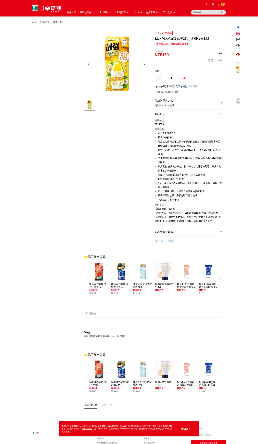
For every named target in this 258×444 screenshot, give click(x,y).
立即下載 (191, 86)
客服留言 (147, 438)
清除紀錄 (238, 101)
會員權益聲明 (149, 443)
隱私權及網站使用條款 (107, 443)
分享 (159, 241)
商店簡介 (101, 438)
